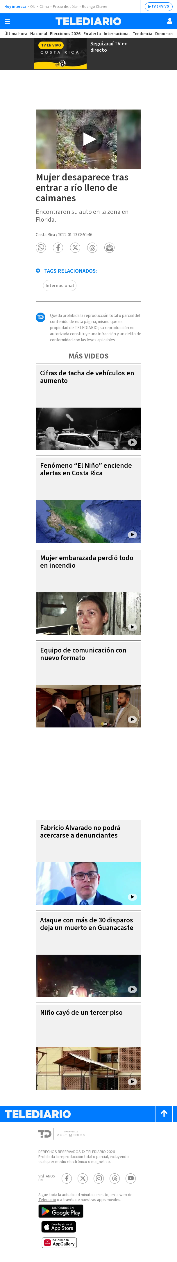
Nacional (38, 34)
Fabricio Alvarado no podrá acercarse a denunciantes (80, 831)
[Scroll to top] (164, 1114)
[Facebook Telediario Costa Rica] (67, 1178)
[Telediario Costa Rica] (88, 21)
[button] (41, 247)
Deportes (164, 34)
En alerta (92, 34)
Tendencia (142, 34)
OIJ (32, 6)
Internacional (117, 34)
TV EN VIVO (160, 6)
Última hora (15, 34)
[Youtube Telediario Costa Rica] (131, 1178)
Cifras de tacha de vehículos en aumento (87, 377)
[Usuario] (170, 21)
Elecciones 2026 (65, 34)
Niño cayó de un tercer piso (81, 1013)
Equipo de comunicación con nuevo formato (83, 654)
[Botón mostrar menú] (7, 21)
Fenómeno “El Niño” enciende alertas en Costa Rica (86, 469)
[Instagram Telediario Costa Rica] (99, 1178)
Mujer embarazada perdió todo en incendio (86, 562)
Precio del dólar (65, 6)
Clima (44, 6)
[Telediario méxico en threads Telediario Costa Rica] (115, 1178)
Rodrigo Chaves (94, 6)
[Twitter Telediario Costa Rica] (83, 1178)
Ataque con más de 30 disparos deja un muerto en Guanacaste (86, 924)
